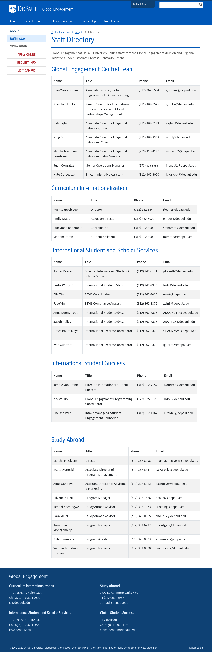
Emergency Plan (80, 647)
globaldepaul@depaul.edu (118, 630)
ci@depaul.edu (19, 602)
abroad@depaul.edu (114, 602)
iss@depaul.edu (20, 630)
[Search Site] (181, 5)
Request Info (26, 63)
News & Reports (18, 46)
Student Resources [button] (35, 21)
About (14, 31)
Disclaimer (50, 647)
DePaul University (25, 9)
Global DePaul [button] (112, 21)
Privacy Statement (148, 647)
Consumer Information (103, 647)
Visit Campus (26, 71)
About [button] (13, 21)
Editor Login (196, 647)
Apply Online (26, 55)
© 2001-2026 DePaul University (26, 647)
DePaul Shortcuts (142, 4)
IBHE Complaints (127, 647)
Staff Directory (17, 39)
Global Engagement (57, 9)
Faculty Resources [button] (64, 21)
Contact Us (64, 647)
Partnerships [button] (89, 21)
